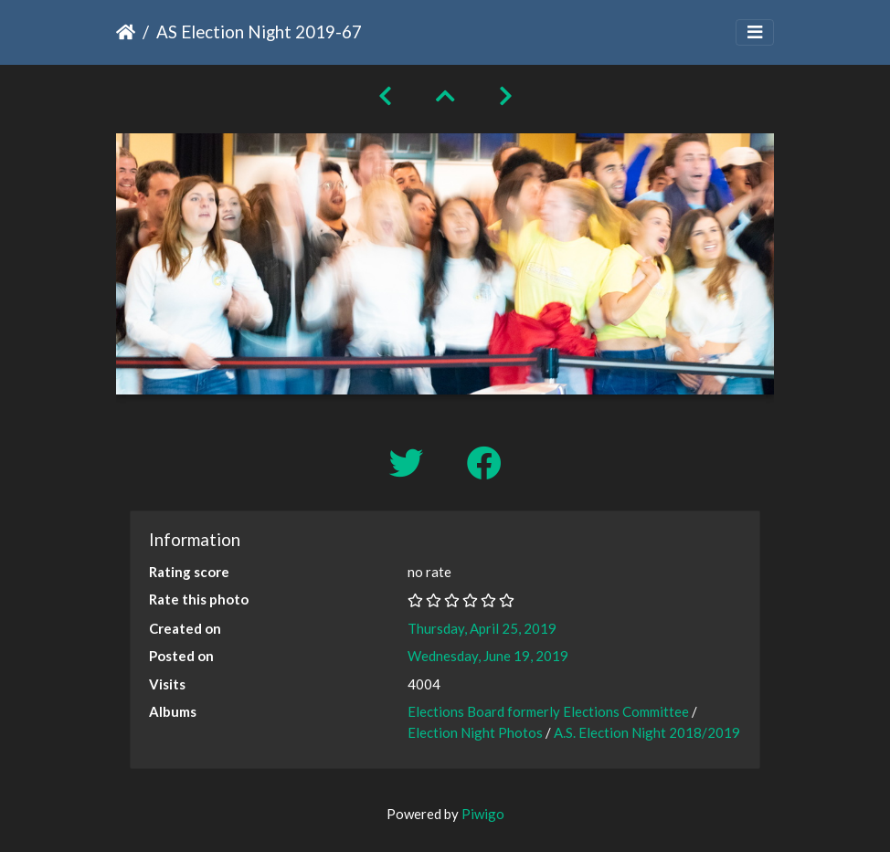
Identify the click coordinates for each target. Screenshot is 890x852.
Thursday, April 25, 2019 (482, 628)
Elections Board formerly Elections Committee (548, 711)
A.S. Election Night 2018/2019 (647, 732)
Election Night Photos (475, 732)
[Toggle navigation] (755, 32)
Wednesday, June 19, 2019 (488, 655)
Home (125, 32)
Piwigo (482, 813)
